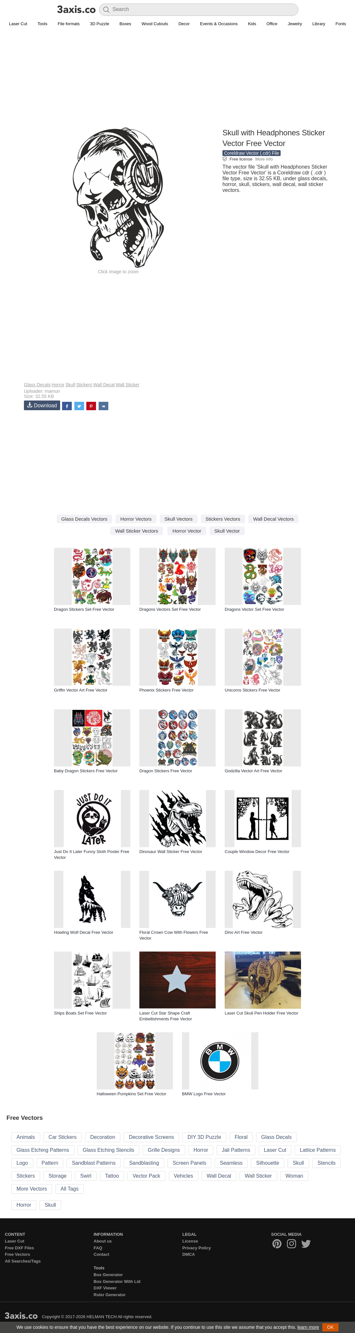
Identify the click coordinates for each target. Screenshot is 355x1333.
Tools (42, 23)
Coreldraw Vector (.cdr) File (251, 153)
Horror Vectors (136, 519)
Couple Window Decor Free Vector (257, 851)
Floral (241, 1137)
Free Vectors (17, 1254)
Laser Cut (18, 23)
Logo (22, 1163)
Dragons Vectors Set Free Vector (170, 609)
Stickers (84, 384)
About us (103, 1241)
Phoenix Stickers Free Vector (166, 690)
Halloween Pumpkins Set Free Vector (131, 1093)
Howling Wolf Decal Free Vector (83, 932)
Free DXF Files (19, 1247)
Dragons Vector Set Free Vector (254, 609)
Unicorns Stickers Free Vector (252, 690)
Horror (57, 384)
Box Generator (108, 1274)
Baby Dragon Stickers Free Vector (86, 770)
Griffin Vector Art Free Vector (80, 690)
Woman (294, 1176)
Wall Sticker (127, 384)
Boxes (125, 23)
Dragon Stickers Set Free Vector (84, 609)
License (190, 1241)
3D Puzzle (99, 23)
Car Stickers (62, 1137)
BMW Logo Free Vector (204, 1093)
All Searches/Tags (23, 1261)
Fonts (341, 23)
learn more (308, 1327)
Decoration (102, 1137)
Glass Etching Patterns (42, 1150)
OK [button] (330, 1327)
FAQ (98, 1247)
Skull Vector (227, 531)
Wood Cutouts (155, 23)
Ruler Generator (110, 1294)
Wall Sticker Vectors (136, 531)
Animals (25, 1137)
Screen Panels (189, 1163)
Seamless (231, 1163)
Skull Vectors (179, 519)
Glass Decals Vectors (84, 519)
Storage (57, 1176)
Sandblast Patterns (93, 1163)
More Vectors (31, 1189)
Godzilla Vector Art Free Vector (253, 770)
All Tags (69, 1189)
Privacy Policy (196, 1247)
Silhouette (267, 1163)
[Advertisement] (177, 81)
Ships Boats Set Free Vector (80, 1013)
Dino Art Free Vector (244, 932)
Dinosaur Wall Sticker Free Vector (170, 851)
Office (271, 23)
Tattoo (112, 1176)
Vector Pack (146, 1176)
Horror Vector (186, 531)
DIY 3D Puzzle (204, 1137)
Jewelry (295, 23)
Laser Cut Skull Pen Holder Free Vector (261, 1013)
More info (264, 159)
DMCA (188, 1254)
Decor (184, 23)
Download (42, 405)
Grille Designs (164, 1150)
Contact (101, 1254)
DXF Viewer (105, 1288)
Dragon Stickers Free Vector (165, 770)
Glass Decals (37, 384)
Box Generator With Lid (117, 1281)
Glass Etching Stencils (108, 1150)
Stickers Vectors (223, 519)
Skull (70, 384)
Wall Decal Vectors (273, 519)
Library (318, 23)
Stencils (326, 1163)
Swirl (85, 1176)
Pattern (50, 1163)
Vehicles (183, 1176)
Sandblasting (144, 1163)
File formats (69, 23)
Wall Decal (103, 384)
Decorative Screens (151, 1137)
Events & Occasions (219, 23)
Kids (252, 23)
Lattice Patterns (318, 1150)
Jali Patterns (236, 1150)
